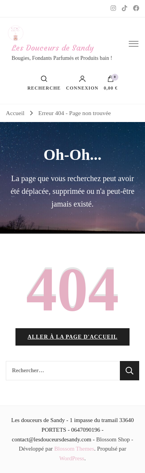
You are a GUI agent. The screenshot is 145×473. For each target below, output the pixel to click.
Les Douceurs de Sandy (53, 48)
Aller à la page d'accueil (72, 337)
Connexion (82, 83)
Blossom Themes (74, 449)
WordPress (71, 458)
